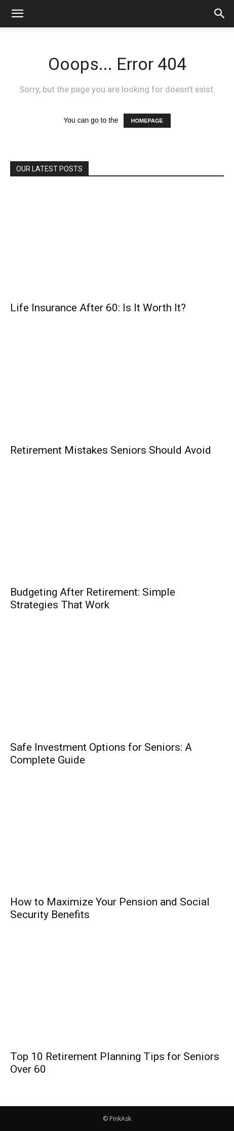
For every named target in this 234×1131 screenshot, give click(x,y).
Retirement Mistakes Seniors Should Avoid (110, 450)
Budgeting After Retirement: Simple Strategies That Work (92, 598)
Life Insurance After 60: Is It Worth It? (98, 308)
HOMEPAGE (147, 121)
